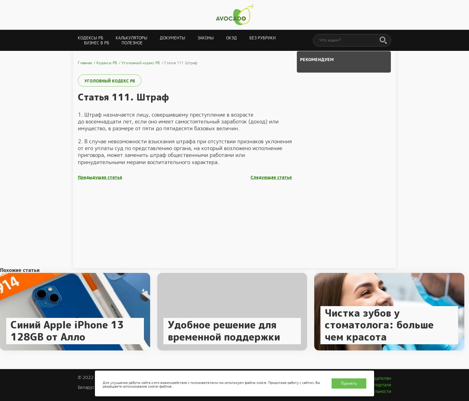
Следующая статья (271, 177)
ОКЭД (231, 38)
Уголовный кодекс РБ (109, 81)
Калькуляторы (131, 38)
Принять (349, 383)
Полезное (132, 43)
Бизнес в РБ (96, 43)
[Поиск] (383, 41)
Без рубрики (262, 38)
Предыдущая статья (100, 177)
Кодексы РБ (90, 38)
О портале (380, 385)
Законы (206, 38)
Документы (172, 38)
